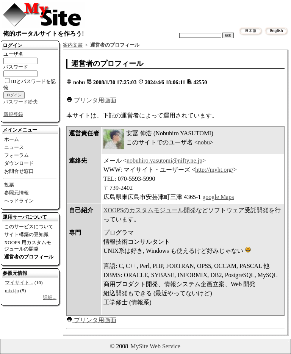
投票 (9, 185)
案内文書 (73, 45)
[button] (91, 100)
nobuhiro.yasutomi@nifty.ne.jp (164, 160)
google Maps (218, 197)
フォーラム (16, 155)
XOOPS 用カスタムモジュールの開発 (27, 246)
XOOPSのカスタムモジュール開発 (149, 210)
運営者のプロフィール (28, 257)
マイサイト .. (19, 282)
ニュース (14, 147)
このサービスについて (28, 226)
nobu (204, 142)
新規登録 (13, 114)
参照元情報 (16, 193)
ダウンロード (19, 163)
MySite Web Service (155, 346)
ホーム (11, 139)
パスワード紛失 (20, 102)
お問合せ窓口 (19, 171)
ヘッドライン (19, 201)
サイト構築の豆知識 (26, 234)
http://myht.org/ (214, 169)
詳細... (49, 297)
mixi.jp (12, 290)
